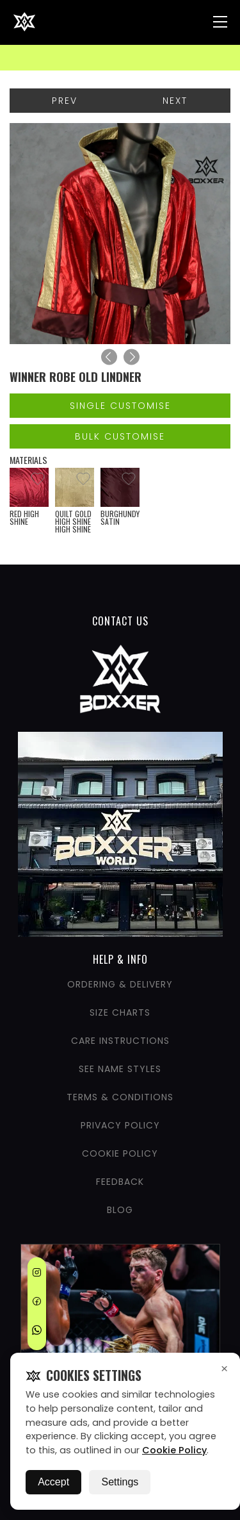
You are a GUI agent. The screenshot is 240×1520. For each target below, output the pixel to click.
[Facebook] (36, 1303)
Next (175, 100)
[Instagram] (36, 1274)
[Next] (132, 357)
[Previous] (109, 357)
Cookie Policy (174, 1450)
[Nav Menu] (220, 22)
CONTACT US (120, 621)
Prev (64, 100)
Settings (119, 1481)
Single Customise (120, 405)
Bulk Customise (120, 436)
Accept (53, 1481)
